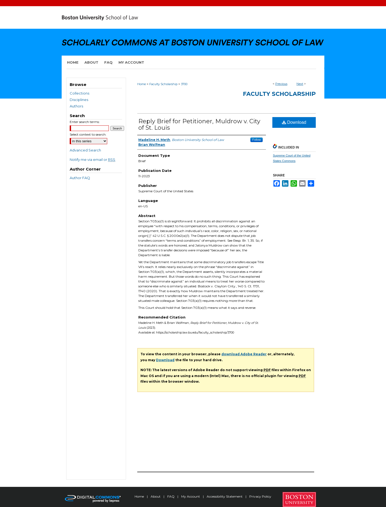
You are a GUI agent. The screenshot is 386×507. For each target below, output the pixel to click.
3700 (184, 84)
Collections (79, 93)
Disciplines (79, 99)
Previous (281, 84)
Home (141, 84)
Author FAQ (80, 178)
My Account (191, 496)
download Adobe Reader (244, 354)
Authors (76, 106)
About (156, 496)
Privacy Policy (260, 496)
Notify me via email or (92, 159)
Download (294, 122)
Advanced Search (85, 150)
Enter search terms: (85, 122)
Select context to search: (88, 134)
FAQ (171, 496)
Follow (256, 139)
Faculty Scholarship (163, 84)
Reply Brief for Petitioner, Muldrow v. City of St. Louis (199, 124)
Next (299, 84)
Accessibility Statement (225, 496)
